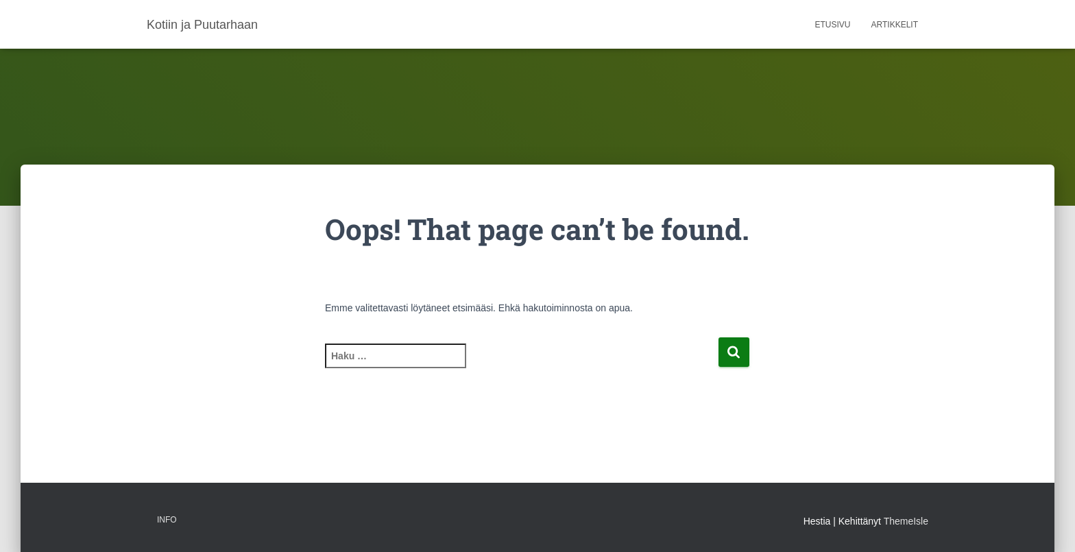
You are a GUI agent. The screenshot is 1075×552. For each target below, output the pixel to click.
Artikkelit (894, 24)
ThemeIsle (906, 521)
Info (167, 520)
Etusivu (833, 24)
